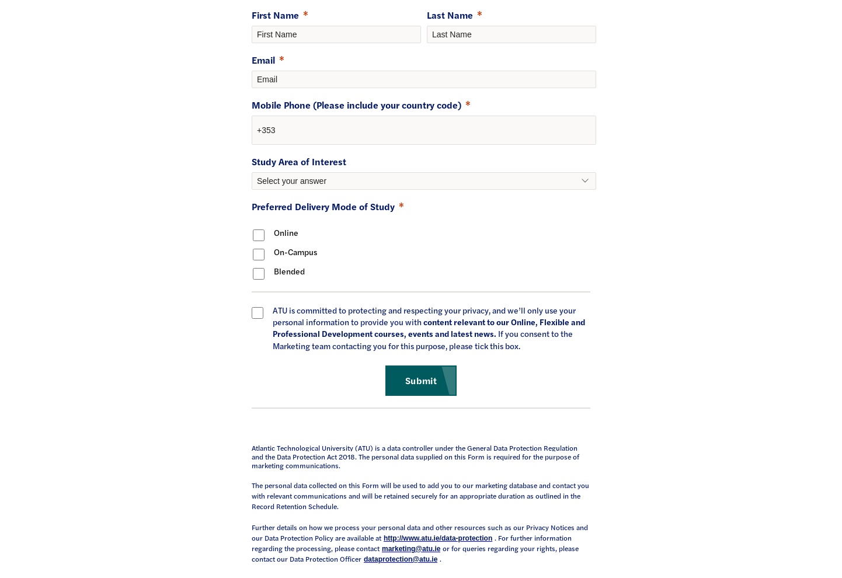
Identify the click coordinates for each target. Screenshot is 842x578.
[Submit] (421, 380)
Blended (289, 271)
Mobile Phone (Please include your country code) (356, 105)
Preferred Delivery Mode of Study (323, 206)
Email (263, 60)
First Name (275, 15)
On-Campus (295, 251)
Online (286, 232)
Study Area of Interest (299, 161)
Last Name (450, 15)
